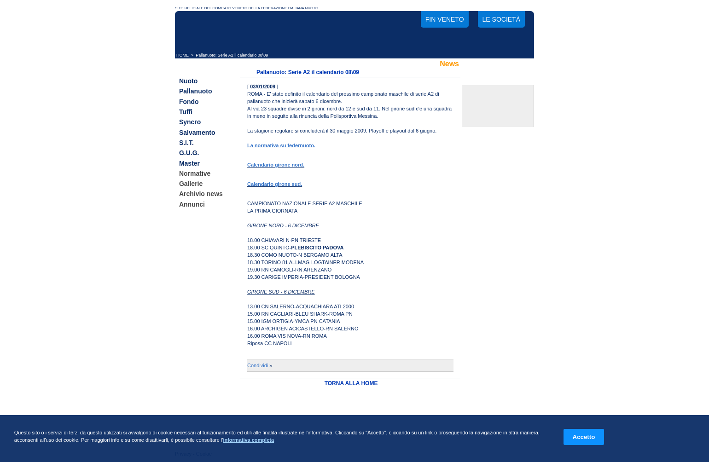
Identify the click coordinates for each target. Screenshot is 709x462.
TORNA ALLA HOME (351, 383)
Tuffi (185, 112)
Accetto (584, 436)
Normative (194, 173)
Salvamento (197, 132)
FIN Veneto (444, 19)
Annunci (192, 204)
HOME (182, 55)
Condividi (257, 365)
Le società (501, 19)
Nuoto (188, 81)
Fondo (189, 101)
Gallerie (191, 183)
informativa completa (248, 440)
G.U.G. (189, 153)
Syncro (190, 122)
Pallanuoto (195, 91)
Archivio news (201, 194)
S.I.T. (186, 142)
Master (189, 163)
